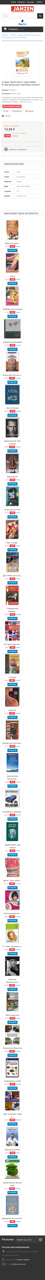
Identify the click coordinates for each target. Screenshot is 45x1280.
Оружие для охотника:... (12, 743)
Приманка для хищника (12, 309)
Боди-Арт (12, 710)
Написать (21, 2)
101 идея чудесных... (12, 644)
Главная (5, 35)
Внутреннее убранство (12, 1048)
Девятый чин (12, 477)
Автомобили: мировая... (12, 812)
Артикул (5, 90)
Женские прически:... (12, 913)
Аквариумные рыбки (12, 1081)
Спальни (12, 677)
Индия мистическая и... (12, 375)
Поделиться (17, 111)
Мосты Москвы (12, 408)
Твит (6, 111)
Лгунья (12, 276)
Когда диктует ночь (12, 510)
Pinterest (29, 111)
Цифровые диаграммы (12, 342)
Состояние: (6, 93)
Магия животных (12, 1015)
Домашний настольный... (12, 1218)
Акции (13, 2)
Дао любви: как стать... (12, 576)
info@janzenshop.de (18, 1264)
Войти (39, 2)
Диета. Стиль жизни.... (12, 880)
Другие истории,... (12, 243)
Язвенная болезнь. (12, 1150)
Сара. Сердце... (12, 543)
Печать (8, 116)
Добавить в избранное (18, 149)
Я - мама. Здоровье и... (12, 946)
